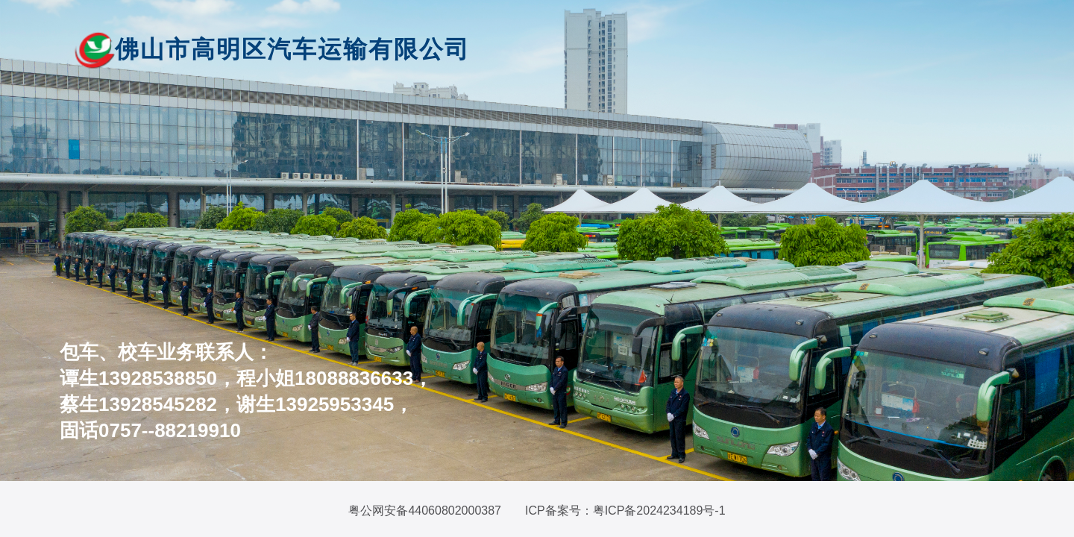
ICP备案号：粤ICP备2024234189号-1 (625, 510)
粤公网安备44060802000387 (424, 510)
